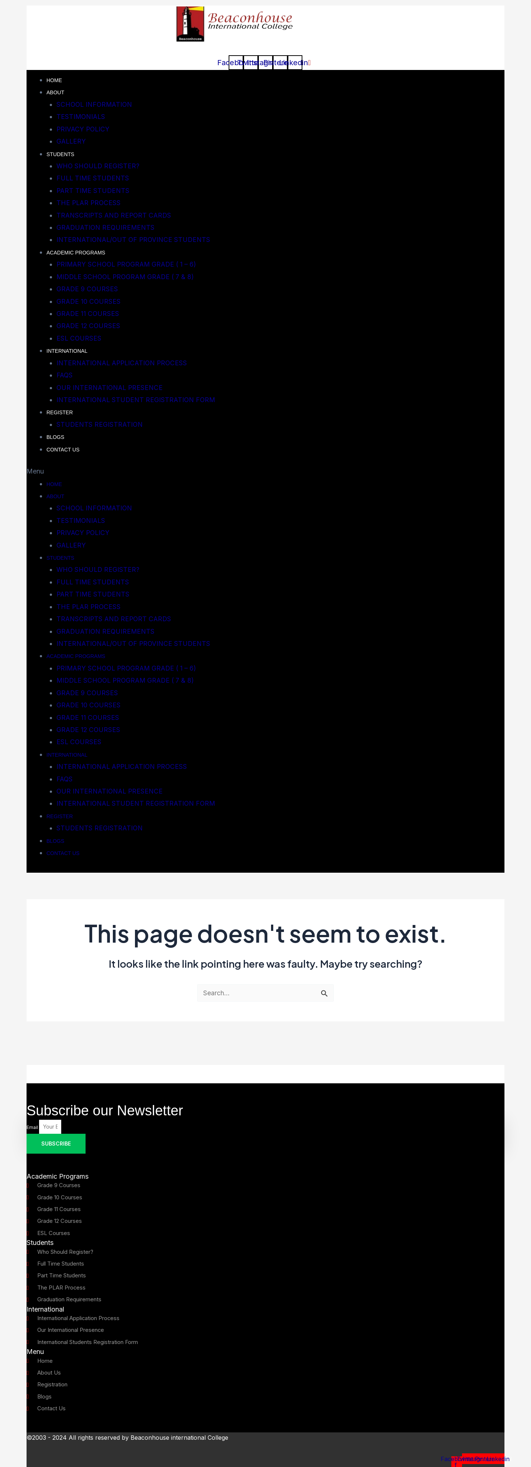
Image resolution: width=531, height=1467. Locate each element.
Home (54, 80)
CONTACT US (63, 450)
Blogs (55, 437)
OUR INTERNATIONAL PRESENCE (110, 387)
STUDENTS (60, 154)
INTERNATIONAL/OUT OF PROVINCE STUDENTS (134, 239)
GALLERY (71, 141)
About (55, 92)
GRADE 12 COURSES (89, 326)
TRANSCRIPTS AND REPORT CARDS (115, 215)
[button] (265, 471)
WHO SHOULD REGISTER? (98, 166)
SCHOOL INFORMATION (95, 104)
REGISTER (59, 412)
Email (33, 1112)
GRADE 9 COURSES (87, 289)
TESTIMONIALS (81, 116)
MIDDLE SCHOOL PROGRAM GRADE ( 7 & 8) (127, 277)
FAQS (64, 375)
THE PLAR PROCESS (89, 203)
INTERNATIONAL (66, 351)
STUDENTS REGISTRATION (99, 424)
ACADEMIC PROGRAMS (75, 253)
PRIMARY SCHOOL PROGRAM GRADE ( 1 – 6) (128, 264)
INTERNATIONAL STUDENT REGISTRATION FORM (137, 400)
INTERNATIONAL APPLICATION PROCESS (123, 363)
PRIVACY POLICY (83, 129)
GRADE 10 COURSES (89, 301)
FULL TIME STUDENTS (93, 178)
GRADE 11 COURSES (88, 313)
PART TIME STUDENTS (93, 190)
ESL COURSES (79, 338)
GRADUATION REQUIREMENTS (106, 227)
